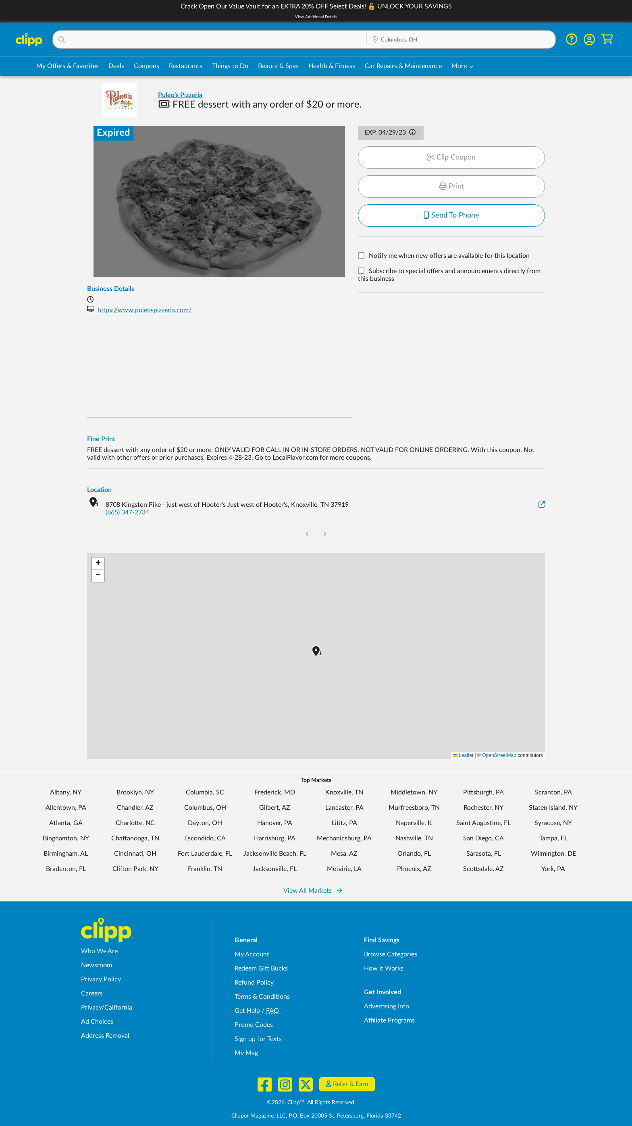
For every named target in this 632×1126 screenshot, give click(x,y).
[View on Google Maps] (541, 505)
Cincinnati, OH (135, 853)
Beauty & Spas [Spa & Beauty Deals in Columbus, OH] (278, 66)
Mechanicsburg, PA (344, 838)
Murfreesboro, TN (414, 808)
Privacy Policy (101, 979)
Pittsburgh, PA (483, 792)
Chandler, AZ (135, 808)
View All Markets (312, 891)
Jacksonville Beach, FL (274, 853)
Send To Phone (451, 216)
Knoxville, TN (344, 792)
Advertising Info (386, 1006)
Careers (92, 993)
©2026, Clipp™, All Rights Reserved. (311, 1102)
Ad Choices (97, 1021)
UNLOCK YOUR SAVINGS (414, 6)
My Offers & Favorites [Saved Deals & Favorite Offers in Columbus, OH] (67, 66)
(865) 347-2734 (127, 512)
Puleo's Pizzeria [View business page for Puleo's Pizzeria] (180, 95)
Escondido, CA (205, 838)
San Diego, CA (483, 838)
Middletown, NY (414, 792)
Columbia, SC (205, 792)
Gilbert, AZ (274, 808)
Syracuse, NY (553, 823)
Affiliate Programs (389, 1020)
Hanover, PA (274, 823)
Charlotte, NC (135, 823)
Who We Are (99, 951)
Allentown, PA (66, 808)
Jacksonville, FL (275, 869)
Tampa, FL (553, 838)
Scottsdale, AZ (483, 869)
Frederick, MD (275, 792)
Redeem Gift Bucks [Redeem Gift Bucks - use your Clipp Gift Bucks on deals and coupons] (261, 968)
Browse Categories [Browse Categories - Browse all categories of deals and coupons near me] (390, 954)
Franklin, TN (205, 869)
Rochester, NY (483, 808)
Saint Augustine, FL (483, 823)
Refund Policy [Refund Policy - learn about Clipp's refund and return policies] (254, 982)
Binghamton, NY (66, 838)
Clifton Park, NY (135, 869)
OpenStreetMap (499, 755)
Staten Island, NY (553, 808)
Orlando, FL (414, 853)
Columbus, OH (205, 808)
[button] (209, 39)
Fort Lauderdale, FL (205, 853)
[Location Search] (461, 40)
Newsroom (96, 965)
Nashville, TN (414, 838)
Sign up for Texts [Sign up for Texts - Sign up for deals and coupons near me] (258, 1039)
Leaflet (463, 755)
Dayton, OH (205, 823)
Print (451, 186)
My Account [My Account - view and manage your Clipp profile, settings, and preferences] (252, 954)
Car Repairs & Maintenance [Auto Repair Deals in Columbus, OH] (403, 66)
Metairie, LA (344, 869)
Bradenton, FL (66, 869)
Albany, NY (65, 792)
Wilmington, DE (553, 853)
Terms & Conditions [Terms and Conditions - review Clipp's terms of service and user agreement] (262, 996)
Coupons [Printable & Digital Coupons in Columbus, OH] (146, 66)
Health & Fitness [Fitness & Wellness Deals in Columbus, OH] (331, 66)
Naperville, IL (414, 823)
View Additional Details (316, 17)
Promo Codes (254, 1025)
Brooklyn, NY (135, 792)
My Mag (246, 1053)
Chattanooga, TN (135, 838)
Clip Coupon (451, 157)
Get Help (247, 1011)
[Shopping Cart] (607, 39)
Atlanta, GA (66, 823)
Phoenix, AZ (414, 869)
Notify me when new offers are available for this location (449, 256)
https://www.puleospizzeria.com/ (144, 310)
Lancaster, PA (344, 808)
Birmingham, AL (66, 853)
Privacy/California (106, 1007)
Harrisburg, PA (274, 838)
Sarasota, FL (483, 853)
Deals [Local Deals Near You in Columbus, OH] (116, 66)
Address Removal (105, 1036)
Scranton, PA (553, 792)
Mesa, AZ (344, 853)
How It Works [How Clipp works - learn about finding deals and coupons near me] (383, 968)
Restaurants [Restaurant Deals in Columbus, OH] (185, 66)
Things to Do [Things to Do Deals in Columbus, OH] (230, 66)
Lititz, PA (344, 823)
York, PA (553, 869)
